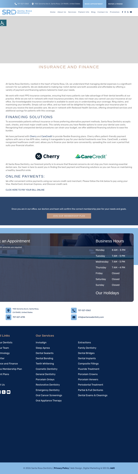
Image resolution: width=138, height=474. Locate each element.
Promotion (115, 12)
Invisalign (41, 342)
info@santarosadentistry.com (91, 317)
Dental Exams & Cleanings (92, 395)
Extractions (84, 342)
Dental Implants (87, 358)
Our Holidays (107, 293)
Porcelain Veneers (88, 379)
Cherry (33, 136)
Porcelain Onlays (45, 379)
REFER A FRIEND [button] (115, 4)
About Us (62, 12)
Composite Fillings (88, 363)
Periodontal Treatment (90, 384)
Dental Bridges (86, 353)
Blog (93, 12)
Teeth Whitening (45, 363)
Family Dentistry (87, 347)
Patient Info (83, 12)
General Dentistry (45, 374)
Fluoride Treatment (88, 369)
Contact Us (103, 12)
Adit (112, 468)
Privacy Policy (61, 468)
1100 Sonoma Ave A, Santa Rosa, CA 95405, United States (56, 4)
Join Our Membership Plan (69, 216)
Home (53, 12)
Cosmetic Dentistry (46, 369)
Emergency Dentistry (48, 390)
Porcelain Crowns (88, 374)
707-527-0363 (22, 4)
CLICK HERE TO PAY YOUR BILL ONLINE (25, 190)
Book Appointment (94, 4)
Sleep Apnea (43, 347)
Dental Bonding (44, 358)
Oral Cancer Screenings (49, 395)
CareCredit (46, 136)
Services (72, 12)
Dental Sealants (45, 353)
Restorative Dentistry (48, 384)
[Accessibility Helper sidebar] (3, 23)
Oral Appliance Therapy (49, 400)
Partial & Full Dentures (90, 390)
